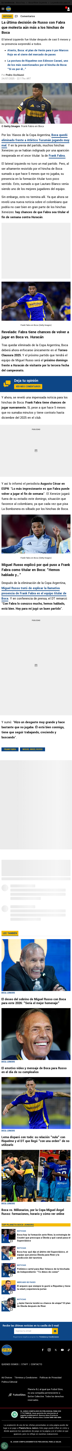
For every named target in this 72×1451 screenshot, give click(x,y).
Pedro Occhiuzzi (15, 75)
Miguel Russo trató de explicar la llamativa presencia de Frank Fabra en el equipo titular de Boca (33, 593)
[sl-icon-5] (69, 1350)
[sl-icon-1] (42, 1350)
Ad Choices (6, 1377)
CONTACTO (36, 1364)
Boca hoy (20, 2)
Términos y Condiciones (49, 1337)
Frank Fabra (10, 749)
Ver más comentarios (28, 386)
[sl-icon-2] (49, 1350)
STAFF (24, 1364)
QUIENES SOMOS (10, 1364)
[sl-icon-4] (62, 1350)
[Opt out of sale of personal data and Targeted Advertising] (4, 1446)
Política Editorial (9, 1382)
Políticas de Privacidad (50, 1377)
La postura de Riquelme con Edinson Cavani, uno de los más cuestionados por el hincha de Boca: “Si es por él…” (37, 65)
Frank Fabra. (57, 156)
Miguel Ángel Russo (33, 749)
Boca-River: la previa (38, 2)
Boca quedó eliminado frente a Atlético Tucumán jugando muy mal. (35, 140)
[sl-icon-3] (55, 1350)
